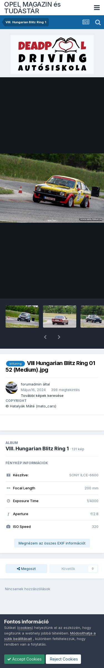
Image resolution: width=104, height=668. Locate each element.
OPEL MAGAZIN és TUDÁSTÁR (32, 7)
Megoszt (26, 554)
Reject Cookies (63, 659)
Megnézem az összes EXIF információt (52, 528)
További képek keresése (42, 381)
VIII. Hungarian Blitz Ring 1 (37, 434)
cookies (25, 627)
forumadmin (31, 370)
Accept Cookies (24, 659)
